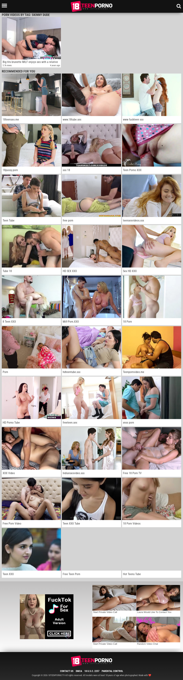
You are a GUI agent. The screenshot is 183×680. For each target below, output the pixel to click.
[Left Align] (5, 5)
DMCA (79, 671)
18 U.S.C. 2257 (91, 671)
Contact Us (66, 671)
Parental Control (112, 671)
